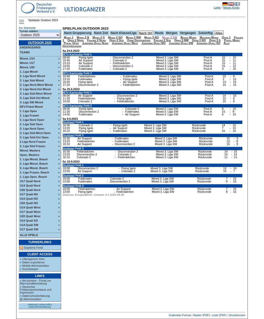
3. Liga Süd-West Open (35, 133)
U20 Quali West (30, 216)
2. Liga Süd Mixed (32, 80)
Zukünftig (205, 33)
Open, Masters (29, 154)
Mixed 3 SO (115, 37)
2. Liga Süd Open (31, 124)
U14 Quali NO (29, 198)
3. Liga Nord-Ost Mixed (35, 89)
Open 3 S (215, 40)
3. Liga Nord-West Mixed (36, 84)
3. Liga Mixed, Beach (34, 168)
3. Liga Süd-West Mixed (36, 93)
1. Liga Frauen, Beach (34, 172)
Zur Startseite (27, 27)
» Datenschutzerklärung (35, 295)
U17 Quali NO (29, 194)
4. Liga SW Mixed (31, 102)
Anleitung (32, 304)
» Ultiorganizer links (32, 259)
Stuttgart (69, 122)
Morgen (171, 33)
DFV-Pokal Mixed (31, 106)
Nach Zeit (101, 33)
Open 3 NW (181, 40)
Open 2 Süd (116, 40)
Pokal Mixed (232, 40)
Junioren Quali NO (154, 43)
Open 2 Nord (76, 40)
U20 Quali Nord (30, 189)
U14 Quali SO (29, 220)
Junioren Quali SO (208, 43)
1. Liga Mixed (29, 71)
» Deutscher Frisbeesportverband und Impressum (35, 289)
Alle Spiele (29, 235)
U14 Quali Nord (30, 185)
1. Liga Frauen (29, 115)
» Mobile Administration (34, 265)
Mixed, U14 (27, 58)
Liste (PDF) (219, 315)
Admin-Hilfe (45, 304)
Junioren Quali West (125, 43)
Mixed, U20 (27, 67)
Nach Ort (145, 33)
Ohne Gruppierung (138, 40)
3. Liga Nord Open (32, 128)
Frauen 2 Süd (162, 40)
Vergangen (188, 33)
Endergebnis (30, 47)
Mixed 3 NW (133, 37)
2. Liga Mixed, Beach (34, 163)
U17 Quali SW (29, 229)
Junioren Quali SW (181, 43)
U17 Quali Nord (30, 181)
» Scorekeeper (29, 269)
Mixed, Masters (30, 150)
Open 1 (226, 37)
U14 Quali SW (29, 224)
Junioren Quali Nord (95, 43)
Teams (25, 52)
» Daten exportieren (32, 262)
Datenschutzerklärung (40, 307)
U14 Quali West (30, 207)
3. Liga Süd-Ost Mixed (35, 97)
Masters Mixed (209, 37)
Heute (159, 33)
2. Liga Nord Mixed (32, 76)
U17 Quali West (30, 211)
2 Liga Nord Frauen (33, 141)
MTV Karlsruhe (73, 54)
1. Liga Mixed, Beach (34, 159)
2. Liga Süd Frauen (32, 146)
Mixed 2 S (99, 37)
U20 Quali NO (29, 203)
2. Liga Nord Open (32, 119)
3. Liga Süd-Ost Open (34, 137)
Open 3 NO (199, 40)
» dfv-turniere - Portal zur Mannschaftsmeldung (35, 282)
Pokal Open (71, 43)
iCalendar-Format (180, 315)
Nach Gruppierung (78, 33)
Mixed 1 (68, 37)
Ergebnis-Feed (33, 247)
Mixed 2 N (83, 37)
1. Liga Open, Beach (33, 176)
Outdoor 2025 (40, 42)
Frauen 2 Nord (96, 40)
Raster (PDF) (201, 315)
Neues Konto (231, 7)
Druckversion (237, 315)
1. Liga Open (28, 111)
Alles (219, 33)
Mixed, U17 (27, 62)
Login (217, 7)
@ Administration (30, 299)
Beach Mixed (188, 37)
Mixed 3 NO (151, 37)
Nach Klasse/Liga (123, 33)
